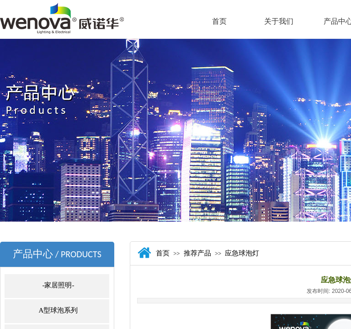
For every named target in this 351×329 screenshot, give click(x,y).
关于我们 (278, 21)
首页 (219, 21)
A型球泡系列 (58, 310)
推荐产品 (197, 253)
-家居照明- (58, 285)
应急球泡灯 (242, 253)
